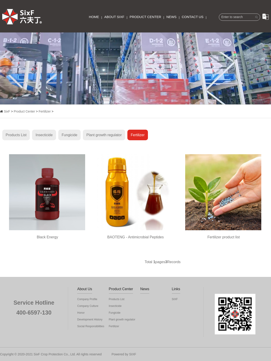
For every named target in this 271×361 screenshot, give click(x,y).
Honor (81, 312)
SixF (7, 111)
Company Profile (87, 299)
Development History (89, 319)
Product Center (145, 17)
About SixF (114, 17)
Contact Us (192, 17)
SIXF (175, 299)
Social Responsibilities (90, 326)
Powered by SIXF (124, 354)
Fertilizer (45, 111)
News (171, 17)
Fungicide (69, 135)
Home (94, 17)
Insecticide (44, 135)
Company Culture (87, 306)
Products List (16, 135)
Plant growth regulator (104, 135)
